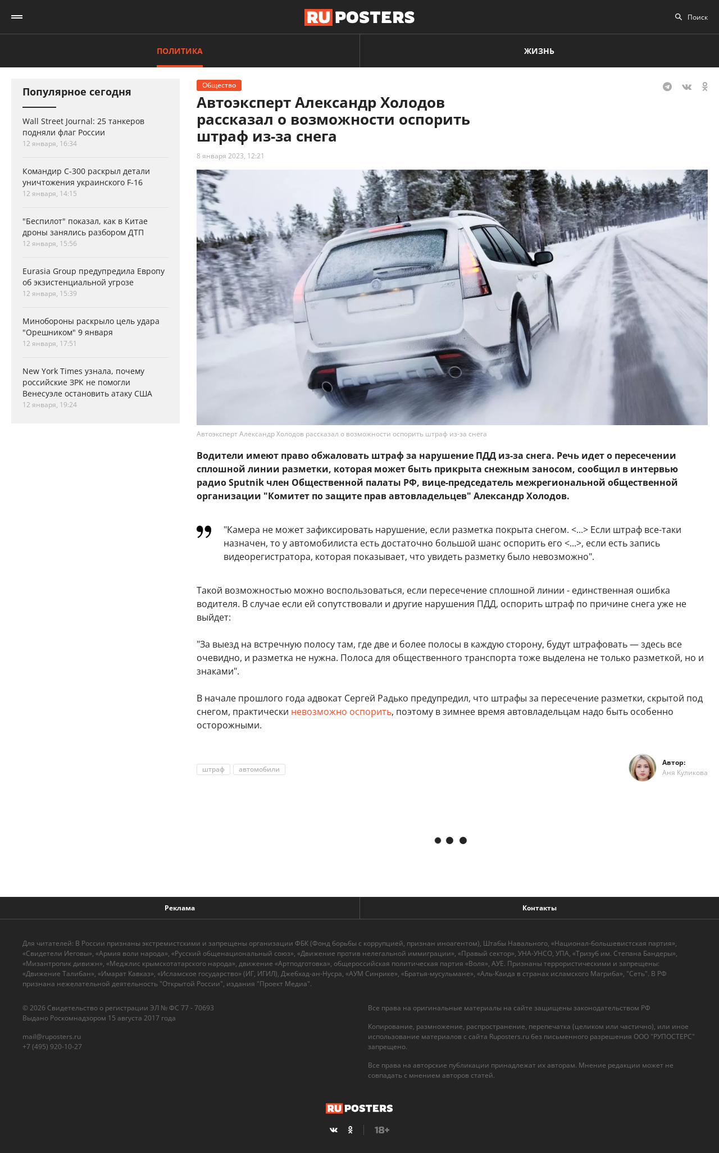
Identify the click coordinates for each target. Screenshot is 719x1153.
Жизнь (539, 50)
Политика (180, 50)
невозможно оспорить (341, 711)
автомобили (259, 769)
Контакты (539, 908)
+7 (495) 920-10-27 (52, 1046)
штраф (213, 769)
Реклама (180, 908)
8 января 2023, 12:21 (231, 156)
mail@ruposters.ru (51, 1036)
